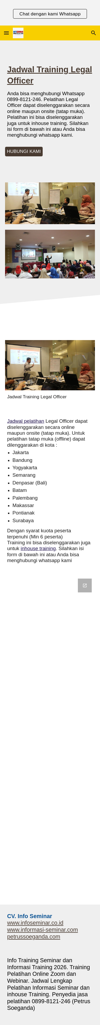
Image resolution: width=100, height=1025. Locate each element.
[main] (50, 103)
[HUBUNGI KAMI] (23, 151)
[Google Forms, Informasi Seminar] (50, 738)
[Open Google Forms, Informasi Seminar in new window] (85, 585)
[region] (50, 13)
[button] (6, 33)
